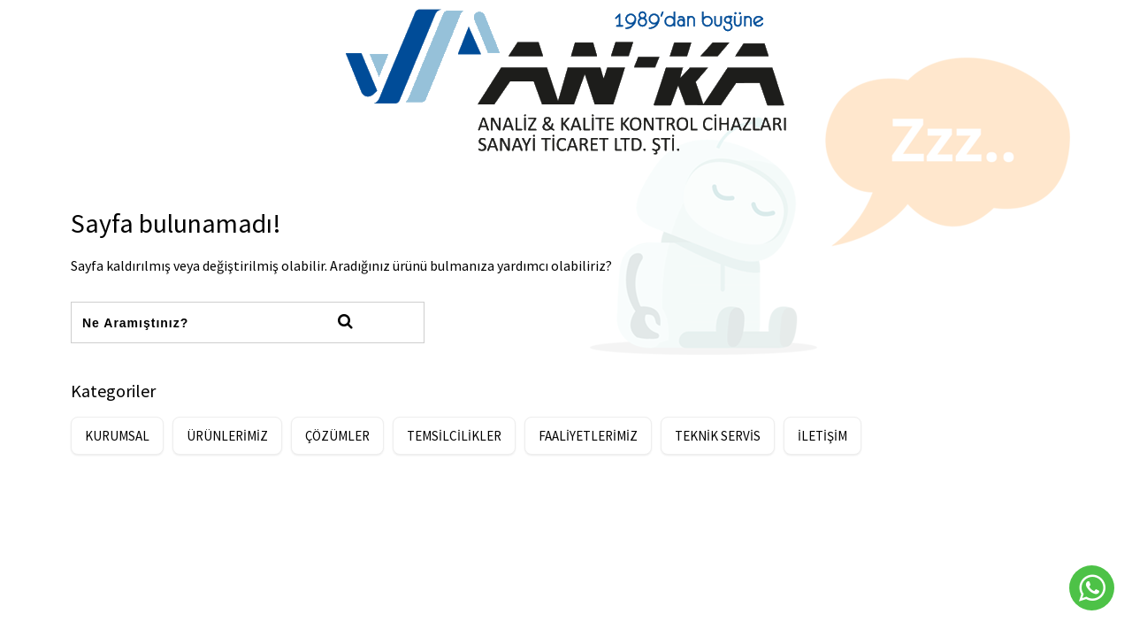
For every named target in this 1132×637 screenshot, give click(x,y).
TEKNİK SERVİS (718, 435)
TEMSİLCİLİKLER (454, 435)
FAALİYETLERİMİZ (588, 435)
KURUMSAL (117, 435)
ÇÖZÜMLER (337, 435)
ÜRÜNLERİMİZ (227, 435)
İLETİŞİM (822, 435)
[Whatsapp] (1091, 587)
